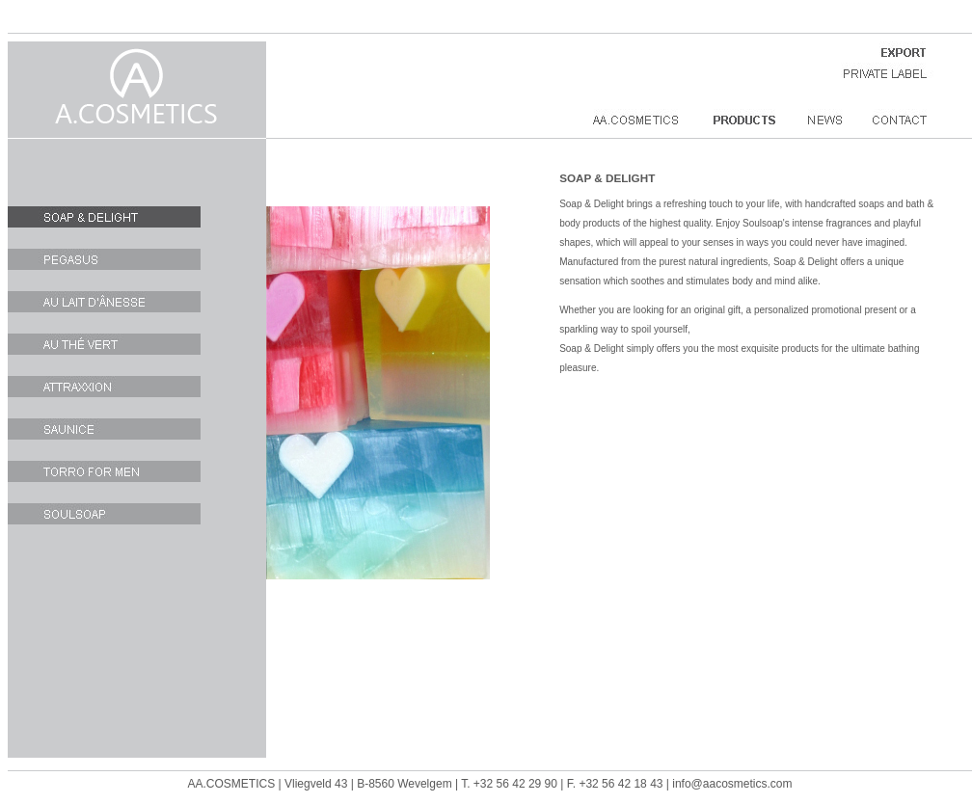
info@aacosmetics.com (732, 784)
